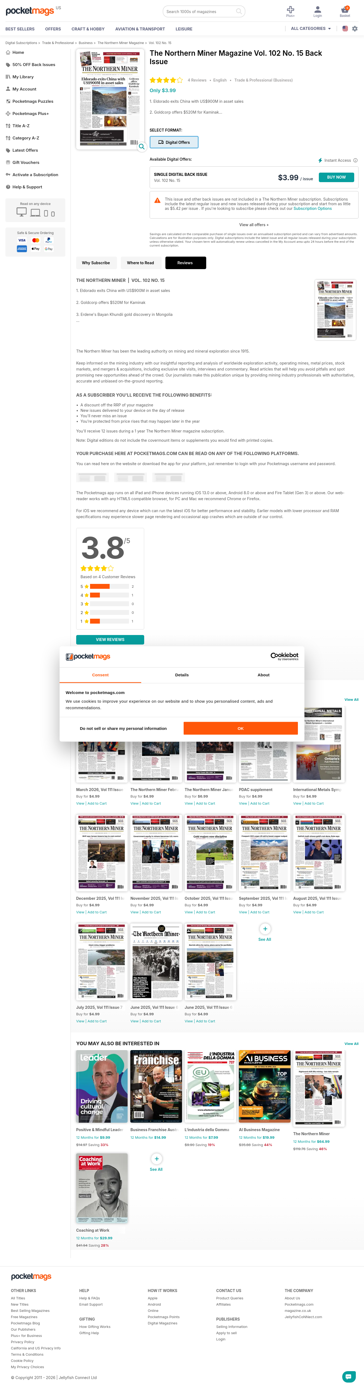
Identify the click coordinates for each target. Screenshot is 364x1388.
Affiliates (223, 1315)
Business (86, 43)
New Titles (20, 1315)
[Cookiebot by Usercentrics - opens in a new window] (274, 657)
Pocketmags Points (164, 1328)
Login (221, 1350)
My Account (20, 89)
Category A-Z (22, 138)
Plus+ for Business (26, 1347)
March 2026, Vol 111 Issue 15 (101, 791)
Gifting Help (89, 1344)
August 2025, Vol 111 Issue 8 (324, 903)
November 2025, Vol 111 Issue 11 (157, 903)
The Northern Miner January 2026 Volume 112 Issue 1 (213, 791)
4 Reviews (197, 80)
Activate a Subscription (31, 174)
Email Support (91, 1315)
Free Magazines (24, 1328)
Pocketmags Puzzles (29, 101)
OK (240, 728)
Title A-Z (17, 125)
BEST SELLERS (20, 29)
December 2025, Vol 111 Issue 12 (101, 903)
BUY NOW (336, 177)
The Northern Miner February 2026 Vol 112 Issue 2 (157, 791)
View (80, 805)
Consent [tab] (100, 674)
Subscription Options (313, 208)
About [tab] (264, 674)
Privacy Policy (22, 1353)
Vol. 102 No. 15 (160, 43)
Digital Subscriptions (21, 43)
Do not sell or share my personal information (123, 728)
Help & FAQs (89, 1309)
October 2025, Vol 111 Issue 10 (213, 903)
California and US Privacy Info (36, 1359)
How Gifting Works (94, 1338)
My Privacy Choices (27, 1378)
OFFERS (53, 29)
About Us (292, 1309)
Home (14, 52)
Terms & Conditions (27, 1365)
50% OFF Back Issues (30, 64)
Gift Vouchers (22, 162)
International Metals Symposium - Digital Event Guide (324, 791)
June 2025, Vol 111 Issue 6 (156, 1014)
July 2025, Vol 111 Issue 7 (99, 1014)
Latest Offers (21, 150)
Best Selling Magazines (30, 1321)
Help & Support (23, 186)
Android (154, 1315)
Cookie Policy (22, 1372)
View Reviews (110, 639)
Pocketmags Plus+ (27, 113)
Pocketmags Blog (25, 1334)
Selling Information (232, 1338)
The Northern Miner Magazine (121, 43)
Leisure (184, 29)
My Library (19, 76)
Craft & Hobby (88, 29)
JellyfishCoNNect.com (303, 1328)
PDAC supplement (260, 791)
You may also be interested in (117, 1050)
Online (153, 1321)
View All (351, 699)
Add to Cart (97, 805)
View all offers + (254, 224)
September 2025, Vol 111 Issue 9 (268, 903)
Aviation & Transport (140, 29)
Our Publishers (23, 1340)
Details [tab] (182, 674)
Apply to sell (226, 1344)
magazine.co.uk (298, 1321)
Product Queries (229, 1309)
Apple (153, 1309)
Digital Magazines (162, 1334)
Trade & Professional (58, 43)
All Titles (18, 1309)
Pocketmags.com (299, 1315)
